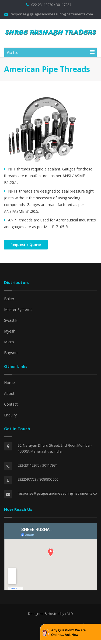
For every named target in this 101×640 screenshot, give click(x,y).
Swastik (10, 320)
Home (9, 382)
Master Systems (18, 309)
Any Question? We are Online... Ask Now (68, 632)
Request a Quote (26, 244)
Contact (11, 404)
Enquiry (10, 414)
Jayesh (9, 331)
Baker (9, 298)
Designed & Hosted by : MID (50, 613)
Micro (9, 341)
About (9, 393)
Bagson (11, 352)
